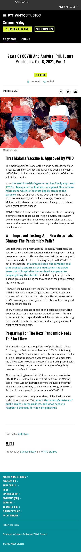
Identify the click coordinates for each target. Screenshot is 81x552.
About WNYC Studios (15, 477)
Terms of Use (11, 507)
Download (33, 81)
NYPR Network (68, 7)
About (25, 39)
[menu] (4, 15)
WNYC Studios (49, 451)
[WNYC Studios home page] (28, 15)
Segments (10, 39)
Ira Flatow (23, 434)
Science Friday (28, 451)
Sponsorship (11, 494)
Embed (48, 81)
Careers (8, 502)
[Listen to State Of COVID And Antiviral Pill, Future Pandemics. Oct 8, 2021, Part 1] (40, 75)
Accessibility (11, 515)
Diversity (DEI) (12, 498)
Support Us (44, 29)
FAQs (6, 489)
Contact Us (10, 481)
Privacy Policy (12, 511)
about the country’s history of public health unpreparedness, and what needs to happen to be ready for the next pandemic (39, 404)
